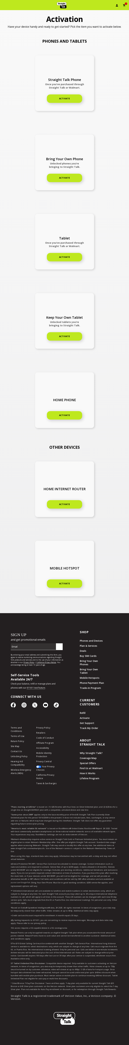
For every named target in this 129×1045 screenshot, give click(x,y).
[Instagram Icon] (24, 706)
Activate (64, 336)
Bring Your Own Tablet (89, 671)
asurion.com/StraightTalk (20, 882)
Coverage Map (88, 758)
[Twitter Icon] (34, 706)
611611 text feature (36, 687)
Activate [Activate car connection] (64, 583)
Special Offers (88, 763)
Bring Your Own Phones (89, 662)
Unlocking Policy (19, 756)
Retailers (40, 732)
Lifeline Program (89, 778)
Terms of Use (18, 736)
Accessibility (42, 748)
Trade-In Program (90, 688)
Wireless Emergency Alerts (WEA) (21, 771)
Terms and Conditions (16, 729)
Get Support (87, 723)
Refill (82, 712)
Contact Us (16, 751)
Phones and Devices (91, 640)
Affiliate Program (45, 742)
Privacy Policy (43, 727)
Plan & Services (88, 645)
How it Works (87, 773)
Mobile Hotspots (89, 677)
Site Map (15, 746)
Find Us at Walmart (91, 768)
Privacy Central (44, 761)
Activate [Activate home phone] (64, 257)
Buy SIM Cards (88, 655)
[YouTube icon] (45, 706)
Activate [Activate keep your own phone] (64, 177)
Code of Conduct (45, 737)
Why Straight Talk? (91, 753)
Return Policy (17, 741)
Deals (83, 650)
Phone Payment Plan (92, 682)
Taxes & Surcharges (46, 783)
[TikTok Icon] (56, 706)
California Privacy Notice (45, 777)
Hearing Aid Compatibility (18, 763)
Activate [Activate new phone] (64, 98)
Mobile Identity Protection (44, 755)
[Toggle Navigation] (4, 6)
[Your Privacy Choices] (46, 769)
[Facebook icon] (13, 706)
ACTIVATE (64, 504)
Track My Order (89, 728)
